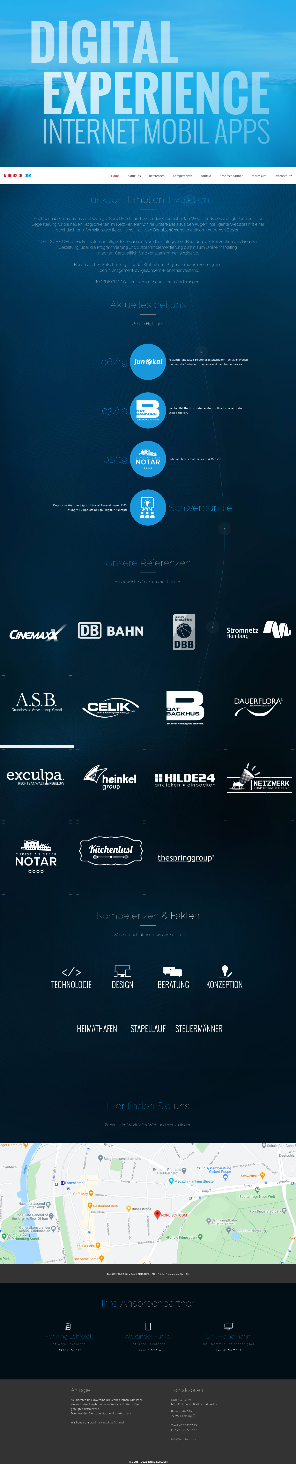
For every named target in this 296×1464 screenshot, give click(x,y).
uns (181, 1106)
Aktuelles (134, 176)
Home (115, 176)
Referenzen (157, 176)
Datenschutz (283, 176)
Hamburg (187, 1416)
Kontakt (205, 176)
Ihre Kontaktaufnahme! (109, 1422)
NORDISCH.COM (181, 1400)
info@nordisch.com (183, 1439)
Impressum (258, 176)
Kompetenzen (182, 176)
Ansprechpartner (231, 176)
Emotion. (146, 199)
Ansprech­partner (157, 1303)
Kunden (174, 581)
